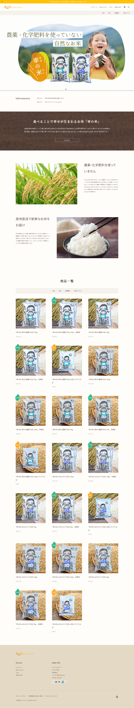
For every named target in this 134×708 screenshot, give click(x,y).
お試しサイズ (126, 13)
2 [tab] (68, 89)
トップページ (94, 7)
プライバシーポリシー (21, 696)
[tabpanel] (67, 53)
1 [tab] (66, 89)
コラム (110, 7)
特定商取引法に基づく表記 (35, 696)
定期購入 (117, 13)
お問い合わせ (117, 7)
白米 (103, 13)
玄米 (109, 13)
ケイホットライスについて (50, 696)
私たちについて (103, 7)
